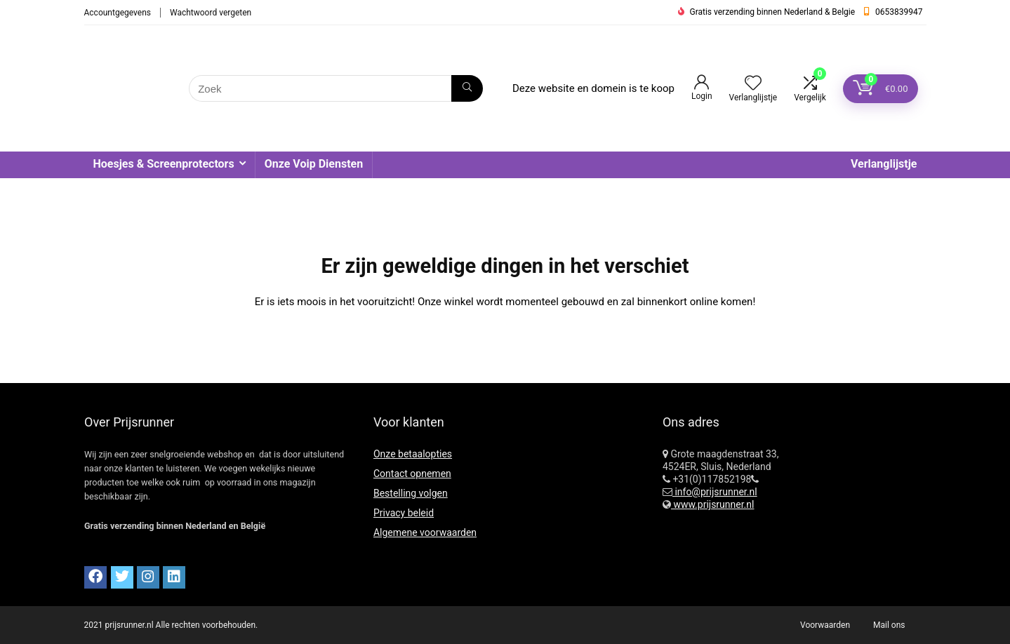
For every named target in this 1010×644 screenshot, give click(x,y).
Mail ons (889, 625)
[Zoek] (467, 88)
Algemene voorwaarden (425, 532)
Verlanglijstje (884, 163)
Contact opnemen (412, 473)
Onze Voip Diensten (314, 163)
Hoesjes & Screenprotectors (163, 163)
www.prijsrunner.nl (713, 504)
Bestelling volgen (410, 493)
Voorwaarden (825, 625)
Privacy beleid (403, 512)
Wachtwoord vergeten (210, 13)
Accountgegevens (117, 13)
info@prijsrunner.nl (714, 491)
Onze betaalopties (412, 453)
